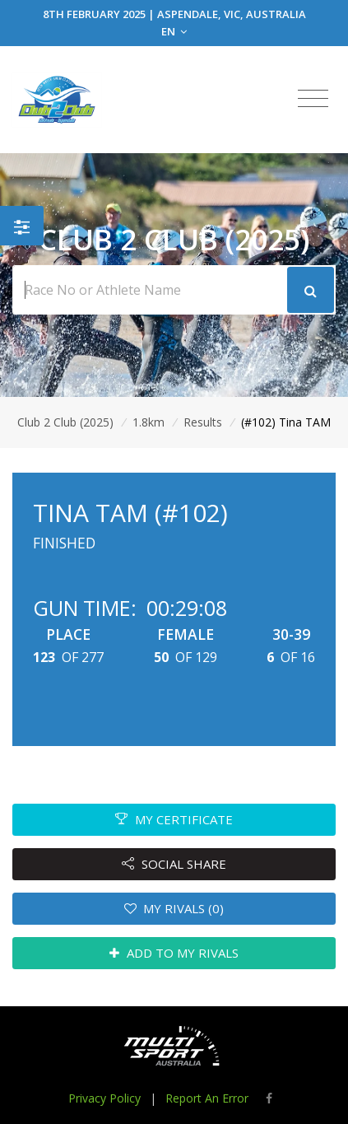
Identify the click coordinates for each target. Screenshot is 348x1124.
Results (202, 422)
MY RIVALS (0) (174, 908)
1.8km (148, 422)
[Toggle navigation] (313, 99)
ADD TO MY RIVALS (174, 952)
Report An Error (206, 1098)
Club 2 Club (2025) (65, 422)
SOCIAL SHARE (174, 864)
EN (174, 31)
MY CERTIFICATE (174, 819)
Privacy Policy (104, 1098)
